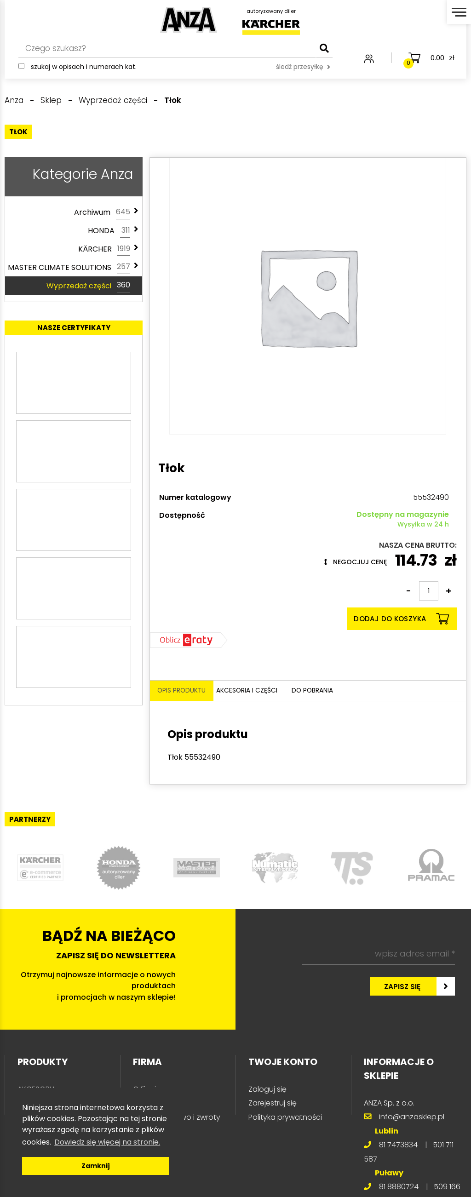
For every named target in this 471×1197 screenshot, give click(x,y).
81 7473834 (398, 1146)
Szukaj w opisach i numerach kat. (84, 73)
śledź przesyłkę (303, 73)
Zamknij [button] (95, 1165)
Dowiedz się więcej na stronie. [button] (107, 1142)
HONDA (109, 231)
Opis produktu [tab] (185, 691)
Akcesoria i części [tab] (263, 691)
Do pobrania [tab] (338, 691)
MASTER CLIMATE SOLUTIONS (69, 267)
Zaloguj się (267, 1090)
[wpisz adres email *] (378, 955)
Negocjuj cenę (355, 562)
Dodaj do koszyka (401, 618)
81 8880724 (399, 1188)
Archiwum (102, 212)
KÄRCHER (104, 249)
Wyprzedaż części (88, 285)
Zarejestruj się (272, 1104)
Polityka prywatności (285, 1118)
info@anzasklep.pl (411, 1118)
